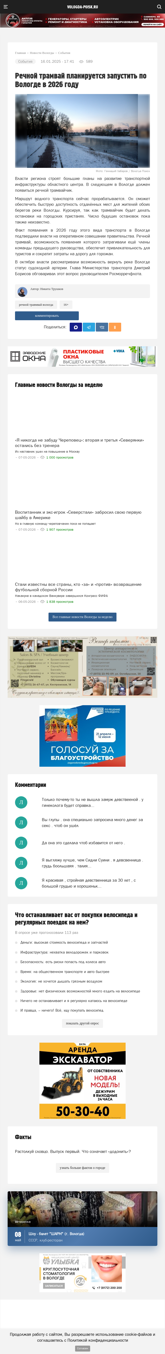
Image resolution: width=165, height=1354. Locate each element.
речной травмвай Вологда (36, 304)
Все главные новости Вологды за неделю (82, 617)
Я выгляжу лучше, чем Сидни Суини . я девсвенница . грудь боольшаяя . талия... (92, 863)
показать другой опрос (82, 1023)
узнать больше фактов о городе (82, 1168)
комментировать (47, 316)
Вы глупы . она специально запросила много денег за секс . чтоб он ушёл (92, 822)
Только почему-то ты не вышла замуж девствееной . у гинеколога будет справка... (92, 802)
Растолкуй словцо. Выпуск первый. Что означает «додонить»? (73, 1151)
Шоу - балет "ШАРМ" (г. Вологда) (56, 1234)
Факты (23, 1137)
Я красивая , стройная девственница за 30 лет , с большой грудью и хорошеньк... (89, 883)
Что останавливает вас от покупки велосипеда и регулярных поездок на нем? (76, 918)
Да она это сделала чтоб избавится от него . (83, 842)
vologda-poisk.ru (82, 7)
